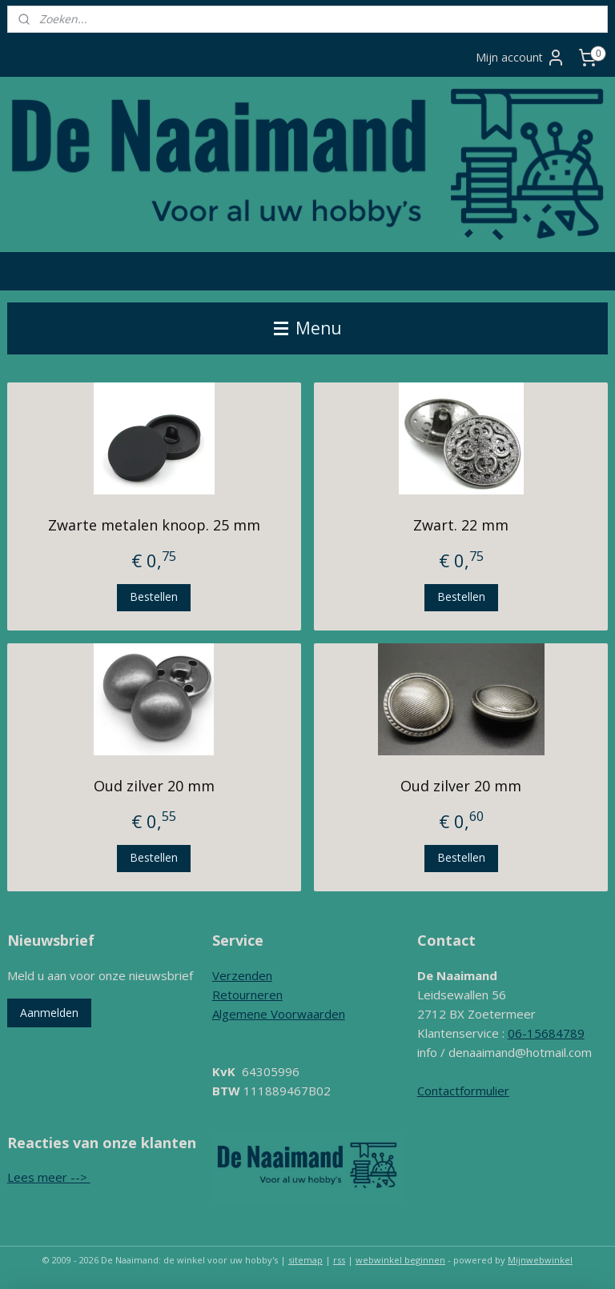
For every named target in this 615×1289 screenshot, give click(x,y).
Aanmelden (49, 1012)
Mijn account (520, 57)
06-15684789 (546, 1033)
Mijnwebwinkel (540, 1260)
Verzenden (242, 975)
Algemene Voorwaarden (278, 1014)
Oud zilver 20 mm (154, 785)
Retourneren (247, 995)
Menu (308, 328)
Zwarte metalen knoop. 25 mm (154, 524)
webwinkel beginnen (400, 1260)
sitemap (305, 1260)
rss (339, 1260)
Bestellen (154, 596)
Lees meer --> (48, 1177)
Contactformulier (463, 1091)
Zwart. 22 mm (460, 524)
